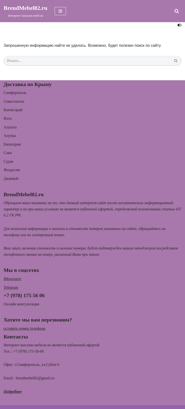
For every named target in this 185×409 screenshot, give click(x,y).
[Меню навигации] (60, 11)
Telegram (11, 287)
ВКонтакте (12, 279)
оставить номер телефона (24, 328)
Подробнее (13, 391)
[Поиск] (176, 11)
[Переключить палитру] (179, 25)
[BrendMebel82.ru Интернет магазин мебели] (25, 11)
